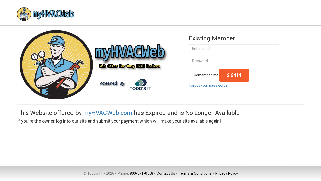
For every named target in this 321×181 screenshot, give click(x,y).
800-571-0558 (141, 173)
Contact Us (166, 173)
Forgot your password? (208, 85)
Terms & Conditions (195, 173)
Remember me (203, 75)
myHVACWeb (44, 14)
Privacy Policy (226, 173)
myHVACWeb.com (107, 112)
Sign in (234, 75)
